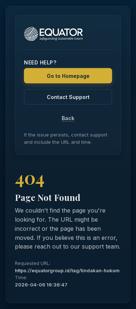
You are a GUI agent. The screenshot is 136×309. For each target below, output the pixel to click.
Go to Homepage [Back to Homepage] (68, 76)
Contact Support (68, 97)
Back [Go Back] (68, 118)
